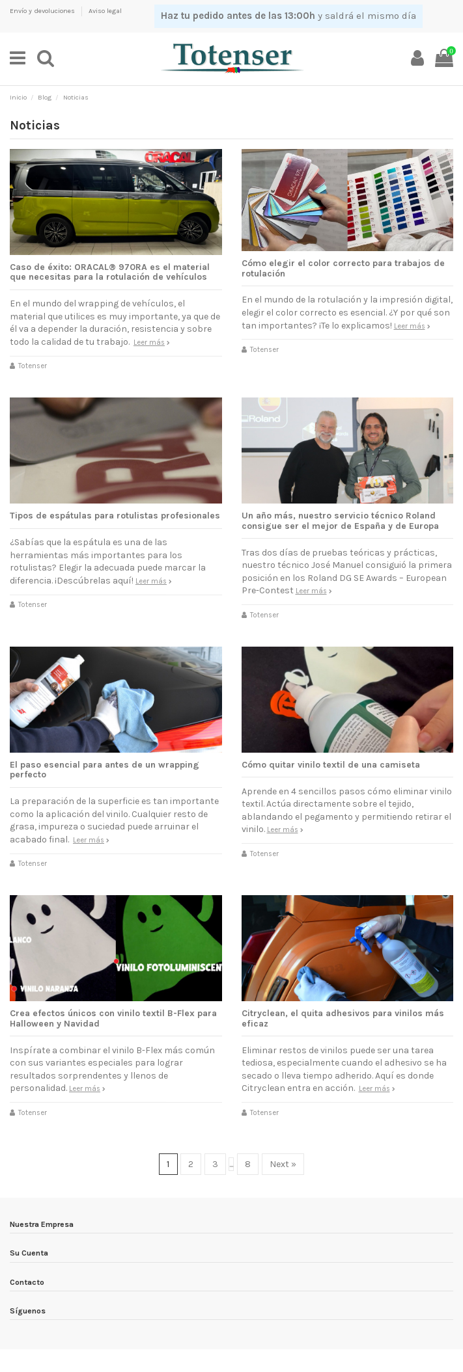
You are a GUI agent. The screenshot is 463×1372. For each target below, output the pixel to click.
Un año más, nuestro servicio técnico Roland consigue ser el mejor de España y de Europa (340, 520)
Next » (283, 1164)
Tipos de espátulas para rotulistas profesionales (115, 515)
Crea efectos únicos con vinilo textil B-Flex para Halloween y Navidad (113, 1018)
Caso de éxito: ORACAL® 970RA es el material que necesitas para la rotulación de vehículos (110, 272)
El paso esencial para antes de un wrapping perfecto (104, 769)
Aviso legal (105, 11)
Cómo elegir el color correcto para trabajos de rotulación (343, 268)
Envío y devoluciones (43, 11)
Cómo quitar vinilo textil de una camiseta (331, 764)
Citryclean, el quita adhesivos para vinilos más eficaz (343, 1018)
